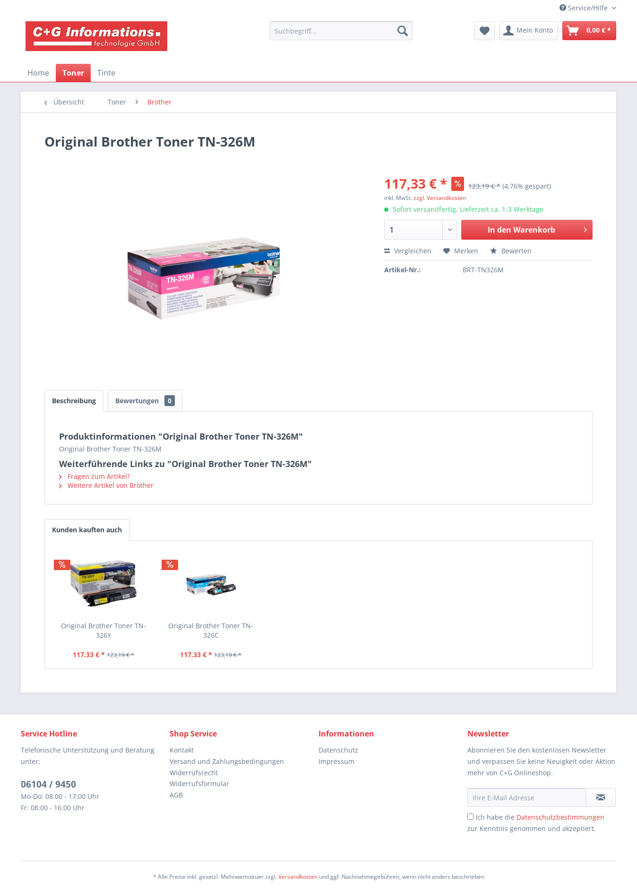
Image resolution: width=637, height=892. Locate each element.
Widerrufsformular (199, 783)
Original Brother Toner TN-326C (210, 630)
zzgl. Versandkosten (439, 198)
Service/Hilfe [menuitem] (585, 7)
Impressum (336, 761)
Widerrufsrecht (194, 772)
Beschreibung (74, 400)
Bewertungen (145, 400)
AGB (176, 794)
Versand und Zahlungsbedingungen (227, 761)
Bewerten (511, 250)
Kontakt (182, 749)
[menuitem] (341, 30)
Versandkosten (298, 877)
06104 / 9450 (48, 784)
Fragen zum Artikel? (94, 476)
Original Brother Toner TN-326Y (103, 630)
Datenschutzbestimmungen (560, 817)
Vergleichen (407, 250)
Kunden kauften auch (87, 529)
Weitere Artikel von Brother (106, 485)
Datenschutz (338, 749)
